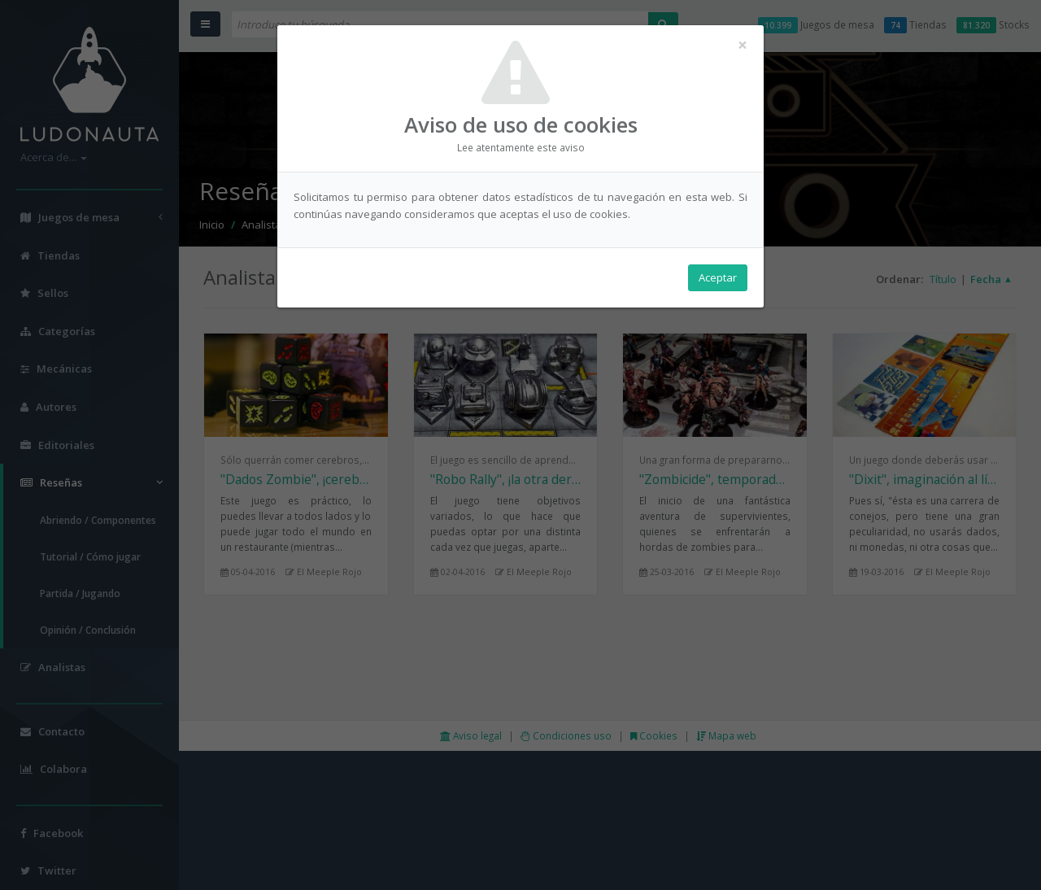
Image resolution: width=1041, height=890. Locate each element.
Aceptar (718, 277)
